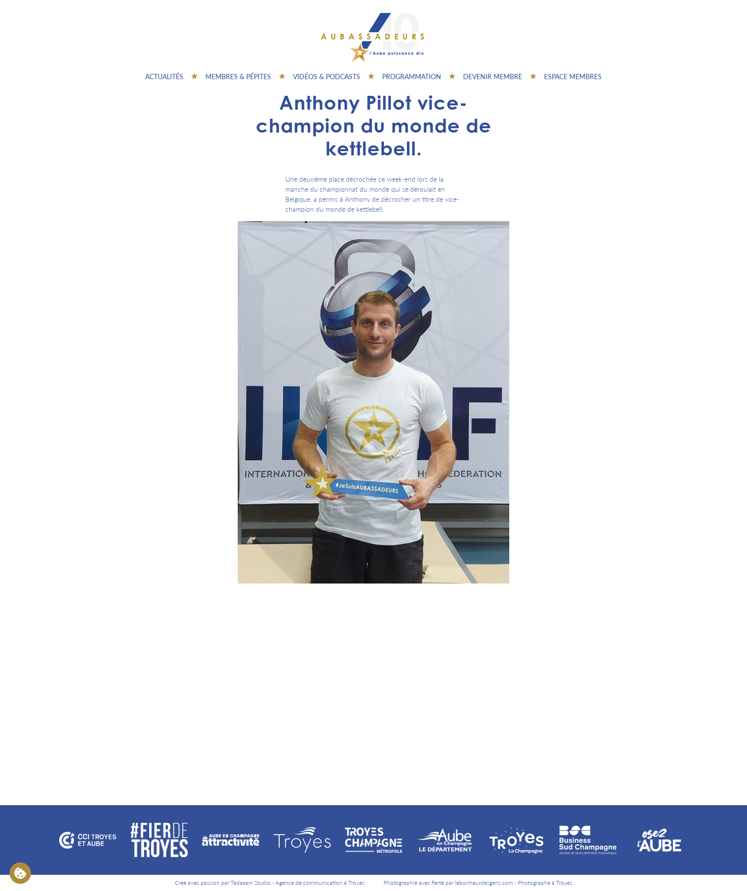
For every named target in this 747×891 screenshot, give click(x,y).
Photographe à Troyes (545, 883)
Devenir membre (492, 76)
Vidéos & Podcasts (326, 76)
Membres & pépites (238, 76)
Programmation (411, 76)
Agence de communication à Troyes (319, 883)
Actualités (164, 76)
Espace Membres (573, 76)
